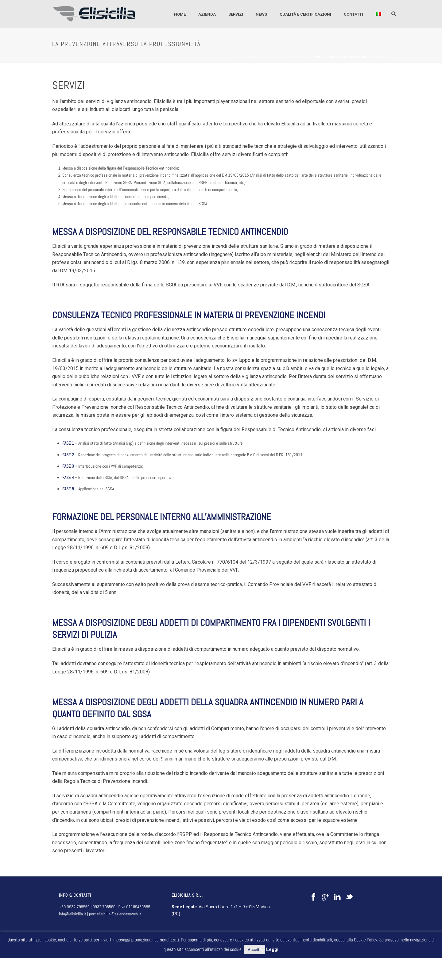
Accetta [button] (255, 949)
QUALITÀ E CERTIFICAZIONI (305, 14)
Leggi (272, 949)
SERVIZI (235, 14)
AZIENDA (207, 14)
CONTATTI (353, 14)
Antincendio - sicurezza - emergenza (271, 57)
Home (180, 14)
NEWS (261, 14)
